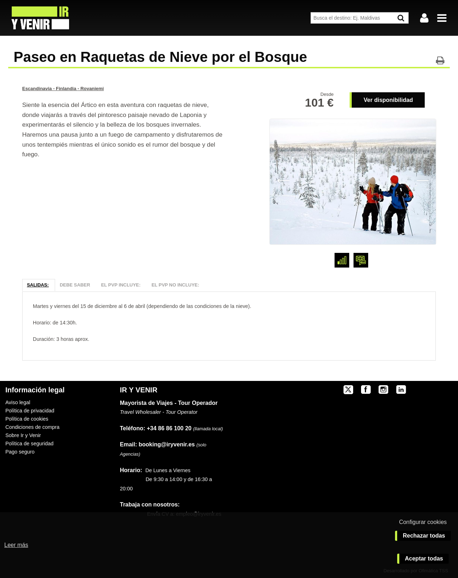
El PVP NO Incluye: (175, 285)
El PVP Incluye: (120, 285)
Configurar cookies (423, 522)
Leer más (16, 545)
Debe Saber (75, 285)
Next (422, 180)
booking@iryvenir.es (157, 444)
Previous (283, 180)
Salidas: (38, 285)
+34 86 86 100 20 (169, 428)
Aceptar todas (424, 558)
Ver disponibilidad (388, 100)
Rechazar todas (424, 536)
